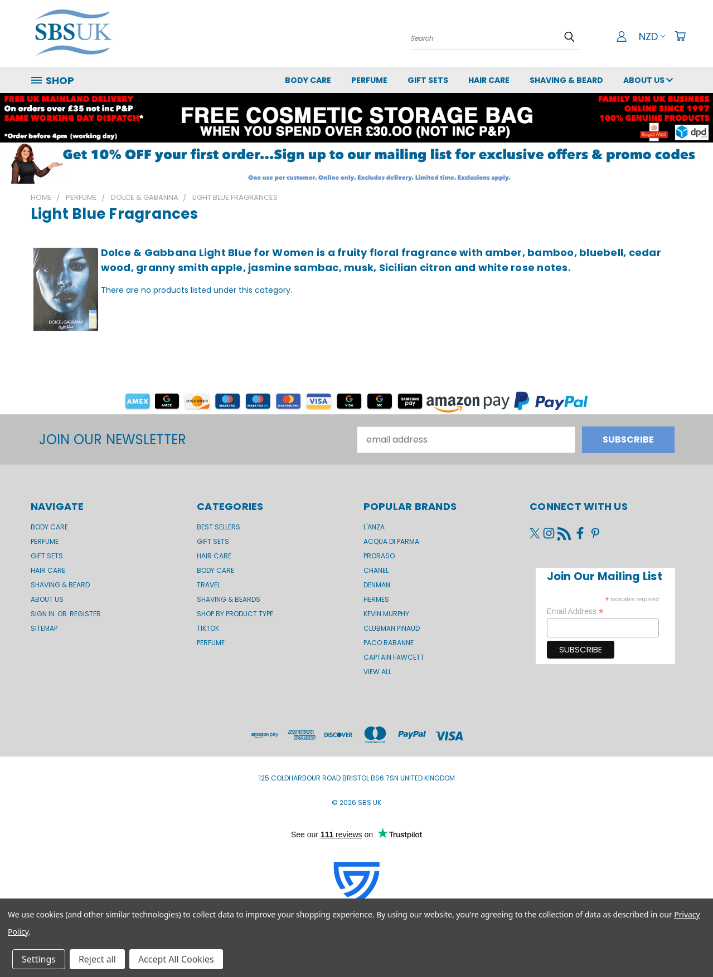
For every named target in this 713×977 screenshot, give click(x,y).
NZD (652, 36)
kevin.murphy (386, 613)
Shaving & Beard (566, 80)
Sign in (43, 613)
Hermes (376, 599)
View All (377, 671)
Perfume (369, 80)
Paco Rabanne (388, 642)
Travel (208, 585)
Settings (39, 959)
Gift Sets (213, 541)
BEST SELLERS (218, 527)
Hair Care (489, 80)
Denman (376, 585)
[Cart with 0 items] (680, 36)
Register (85, 613)
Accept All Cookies (176, 959)
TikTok (208, 628)
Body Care (308, 80)
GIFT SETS (428, 80)
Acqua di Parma (391, 541)
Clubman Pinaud (391, 628)
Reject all (97, 959)
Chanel (376, 570)
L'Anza (374, 527)
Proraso (379, 556)
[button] (356, 163)
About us (648, 80)
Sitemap (44, 628)
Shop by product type (235, 613)
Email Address (575, 611)
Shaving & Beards (228, 599)
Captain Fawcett (393, 657)
